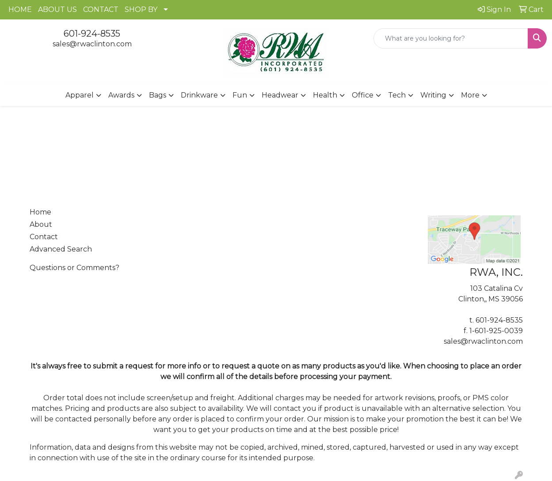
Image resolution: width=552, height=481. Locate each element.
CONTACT (100, 9)
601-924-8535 (92, 33)
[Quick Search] (450, 38)
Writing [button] (433, 95)
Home (40, 212)
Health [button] (325, 95)
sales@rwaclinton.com (92, 44)
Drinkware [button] (199, 95)
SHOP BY (141, 9)
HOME (20, 9)
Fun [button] (239, 95)
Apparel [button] (79, 95)
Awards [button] (121, 95)
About (41, 224)
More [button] (470, 95)
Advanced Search (61, 249)
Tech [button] (397, 95)
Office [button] (362, 95)
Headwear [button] (280, 95)
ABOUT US (57, 9)
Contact (44, 237)
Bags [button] (157, 95)
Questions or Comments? (74, 267)
